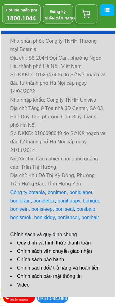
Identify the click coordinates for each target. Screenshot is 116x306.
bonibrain (20, 200)
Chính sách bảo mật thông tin (49, 276)
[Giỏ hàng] (86, 13)
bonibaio (85, 209)
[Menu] (107, 10)
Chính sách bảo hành (40, 259)
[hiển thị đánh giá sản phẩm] (2, 305)
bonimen (57, 192)
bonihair (90, 217)
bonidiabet (80, 192)
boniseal (64, 209)
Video (23, 284)
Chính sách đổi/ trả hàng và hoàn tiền (58, 267)
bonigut (91, 200)
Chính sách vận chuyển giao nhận (54, 251)
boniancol (68, 217)
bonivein (19, 209)
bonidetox (44, 200)
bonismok (20, 217)
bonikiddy (44, 217)
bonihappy (69, 200)
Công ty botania (27, 192)
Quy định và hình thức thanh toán (54, 242)
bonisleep (42, 209)
